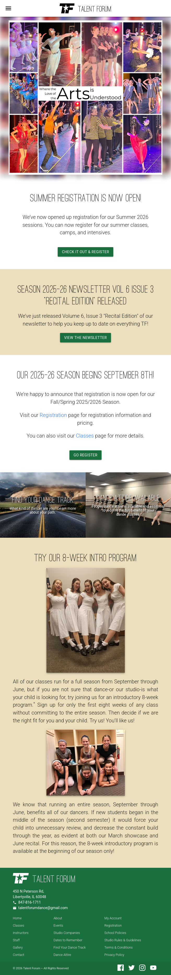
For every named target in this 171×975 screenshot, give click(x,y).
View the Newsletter (85, 338)
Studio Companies (67, 933)
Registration (53, 415)
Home (17, 918)
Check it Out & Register (85, 252)
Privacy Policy (114, 955)
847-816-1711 (29, 902)
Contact (18, 955)
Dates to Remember (68, 940)
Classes (85, 436)
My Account (113, 918)
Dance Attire (62, 955)
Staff (16, 940)
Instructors (20, 933)
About (58, 918)
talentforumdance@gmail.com (43, 908)
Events (58, 925)
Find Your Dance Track (70, 947)
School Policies (115, 933)
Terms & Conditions (118, 947)
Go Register (85, 455)
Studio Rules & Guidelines (122, 940)
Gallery (18, 947)
